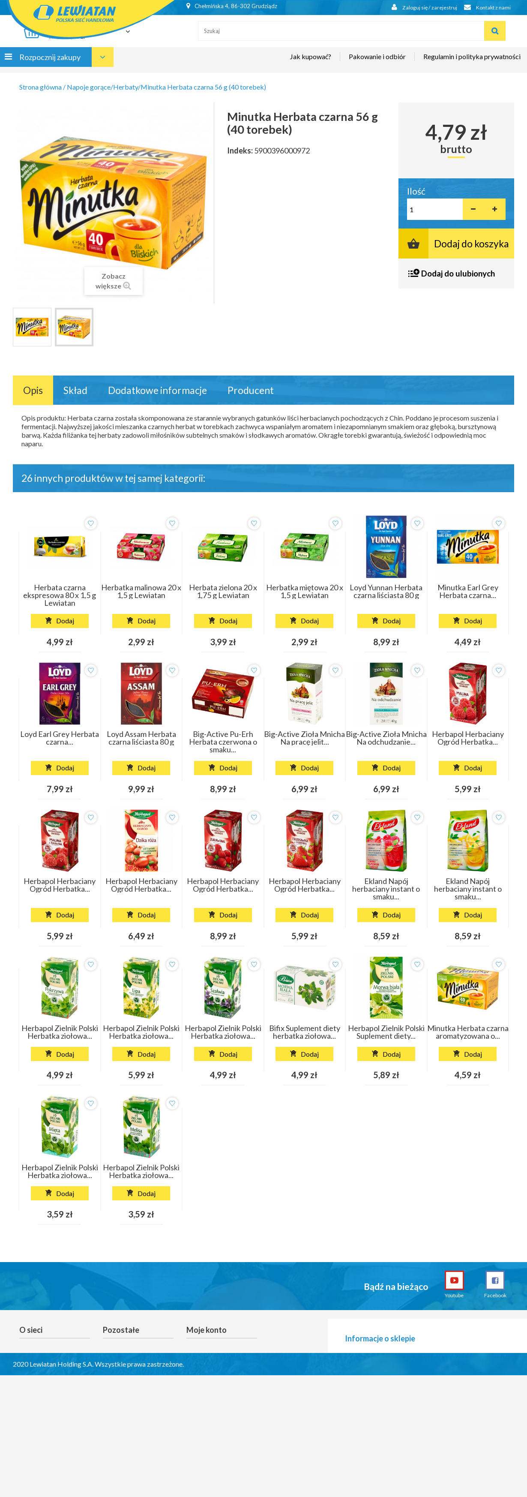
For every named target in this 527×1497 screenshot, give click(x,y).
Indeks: (240, 150)
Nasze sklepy (37, 1360)
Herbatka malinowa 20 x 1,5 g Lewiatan (141, 591)
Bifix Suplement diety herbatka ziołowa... (304, 1032)
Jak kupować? (310, 63)
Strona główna (40, 87)
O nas (27, 1372)
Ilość (416, 191)
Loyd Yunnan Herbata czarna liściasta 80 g (386, 591)
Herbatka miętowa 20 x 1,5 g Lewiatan (304, 591)
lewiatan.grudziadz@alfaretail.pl (429, 1377)
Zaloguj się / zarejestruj (417, 7)
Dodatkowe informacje (157, 390)
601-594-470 (409, 1394)
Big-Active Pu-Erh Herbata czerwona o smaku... (223, 741)
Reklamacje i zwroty (131, 1348)
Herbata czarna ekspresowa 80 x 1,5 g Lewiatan (59, 595)
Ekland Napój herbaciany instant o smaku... (386, 888)
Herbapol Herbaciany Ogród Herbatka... (468, 737)
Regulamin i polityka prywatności (472, 63)
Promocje (33, 1348)
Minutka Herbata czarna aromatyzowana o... (468, 1032)
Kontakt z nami (485, 7)
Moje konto (206, 1330)
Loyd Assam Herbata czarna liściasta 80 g (141, 737)
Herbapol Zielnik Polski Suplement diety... (386, 1032)
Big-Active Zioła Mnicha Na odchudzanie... (386, 737)
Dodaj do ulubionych (458, 273)
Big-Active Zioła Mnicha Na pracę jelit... (304, 737)
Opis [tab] (33, 390)
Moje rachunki (206, 1360)
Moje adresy (204, 1372)
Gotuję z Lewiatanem (49, 1384)
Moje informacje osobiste (209, 1388)
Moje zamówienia (211, 1348)
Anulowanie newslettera (137, 1360)
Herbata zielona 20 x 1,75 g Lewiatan (223, 591)
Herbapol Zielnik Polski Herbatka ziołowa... (59, 1032)
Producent (251, 390)
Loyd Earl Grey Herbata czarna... (59, 737)
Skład (75, 390)
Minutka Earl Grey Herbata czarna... (467, 591)
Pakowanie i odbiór (377, 63)
